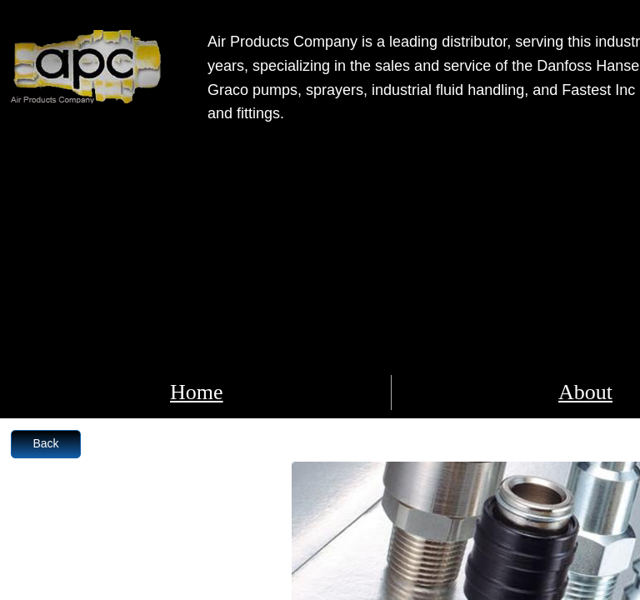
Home (196, 392)
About (585, 392)
